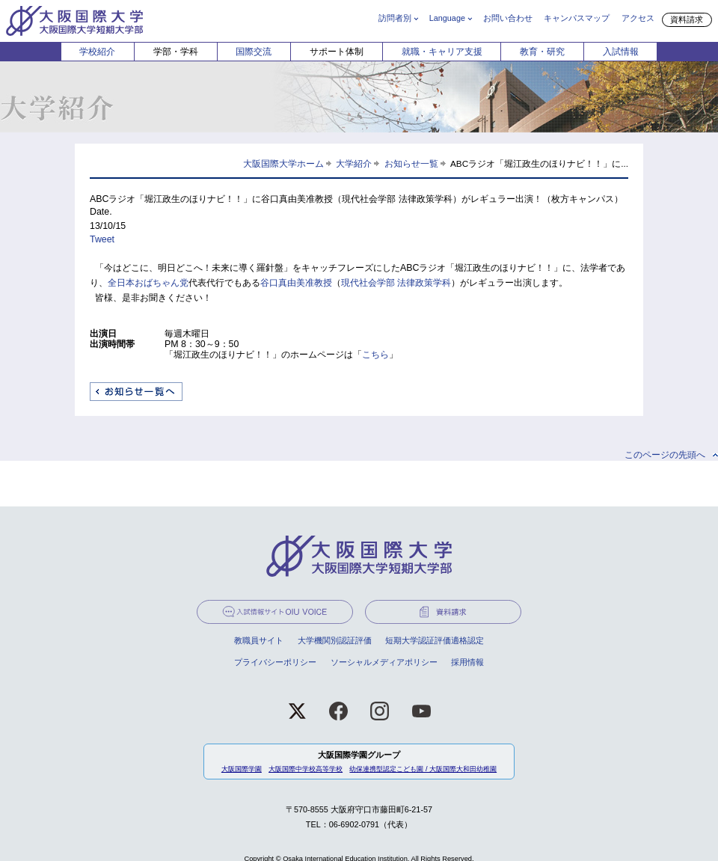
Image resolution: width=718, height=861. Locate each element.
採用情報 (467, 662)
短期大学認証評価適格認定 (434, 640)
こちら (375, 354)
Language (447, 17)
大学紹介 (354, 163)
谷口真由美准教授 (296, 283)
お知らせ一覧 (411, 163)
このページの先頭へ (665, 455)
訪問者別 (394, 17)
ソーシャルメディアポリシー (384, 662)
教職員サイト (258, 640)
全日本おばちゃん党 (148, 283)
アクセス (638, 17)
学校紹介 (97, 51)
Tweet (102, 239)
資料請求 (686, 19)
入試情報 (621, 51)
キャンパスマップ (577, 17)
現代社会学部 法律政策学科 (396, 283)
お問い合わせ (508, 17)
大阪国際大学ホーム (283, 163)
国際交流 (253, 51)
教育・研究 (542, 51)
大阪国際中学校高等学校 (306, 769)
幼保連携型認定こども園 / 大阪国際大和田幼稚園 (423, 769)
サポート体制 (336, 51)
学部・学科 (175, 51)
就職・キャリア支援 (442, 51)
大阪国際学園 (241, 769)
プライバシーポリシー (275, 662)
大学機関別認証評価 (335, 640)
